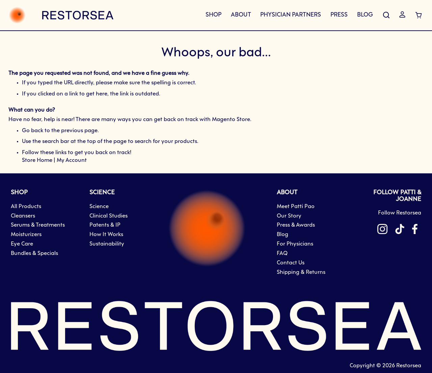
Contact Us (290, 262)
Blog (282, 234)
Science (99, 206)
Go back (32, 130)
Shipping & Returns (301, 272)
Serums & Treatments (38, 225)
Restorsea (408, 365)
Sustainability (106, 244)
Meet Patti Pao (296, 206)
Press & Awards (296, 225)
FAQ (282, 253)
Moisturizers (26, 234)
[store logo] (61, 15)
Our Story (289, 216)
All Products (26, 206)
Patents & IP (104, 225)
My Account (72, 160)
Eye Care (22, 244)
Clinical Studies (108, 216)
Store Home (37, 160)
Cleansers (23, 216)
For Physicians (295, 244)
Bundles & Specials (34, 253)
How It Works (106, 234)
